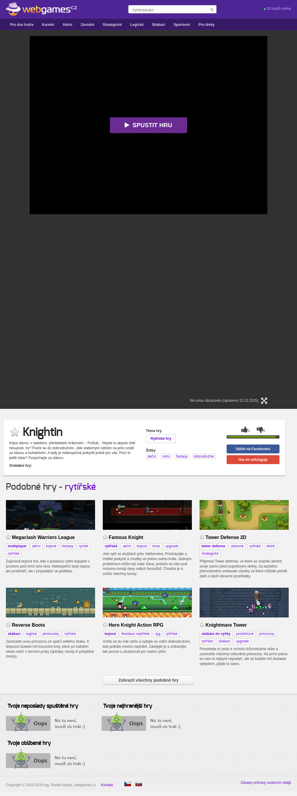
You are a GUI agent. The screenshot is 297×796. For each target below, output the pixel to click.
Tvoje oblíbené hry (29, 743)
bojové (51, 546)
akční (36, 546)
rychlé (83, 546)
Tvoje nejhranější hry (127, 706)
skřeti (270, 546)
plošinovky (50, 634)
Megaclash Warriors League (43, 537)
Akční (67, 25)
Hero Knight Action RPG (136, 625)
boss (156, 546)
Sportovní (181, 25)
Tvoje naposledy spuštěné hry (42, 706)
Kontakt (107, 785)
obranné (237, 546)
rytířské (80, 487)
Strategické (112, 25)
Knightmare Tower (226, 625)
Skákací (158, 25)
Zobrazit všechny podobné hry (148, 680)
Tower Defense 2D (226, 537)
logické (31, 634)
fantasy (67, 546)
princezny (266, 634)
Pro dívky (206, 25)
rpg (157, 634)
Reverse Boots (28, 625)
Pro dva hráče (22, 25)
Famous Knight (126, 537)
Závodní (87, 25)
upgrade (171, 546)
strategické (210, 553)
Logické (136, 25)
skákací (224, 641)
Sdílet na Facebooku (253, 449)
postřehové (245, 634)
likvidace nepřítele (135, 634)
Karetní (48, 25)
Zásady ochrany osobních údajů (266, 783)
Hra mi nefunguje (253, 460)
